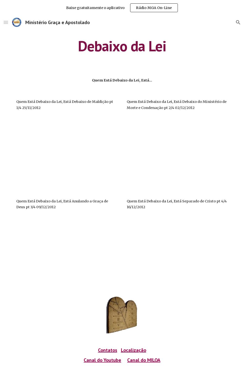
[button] (6, 22)
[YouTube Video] (48, 154)
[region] (122, 8)
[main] (121, 46)
